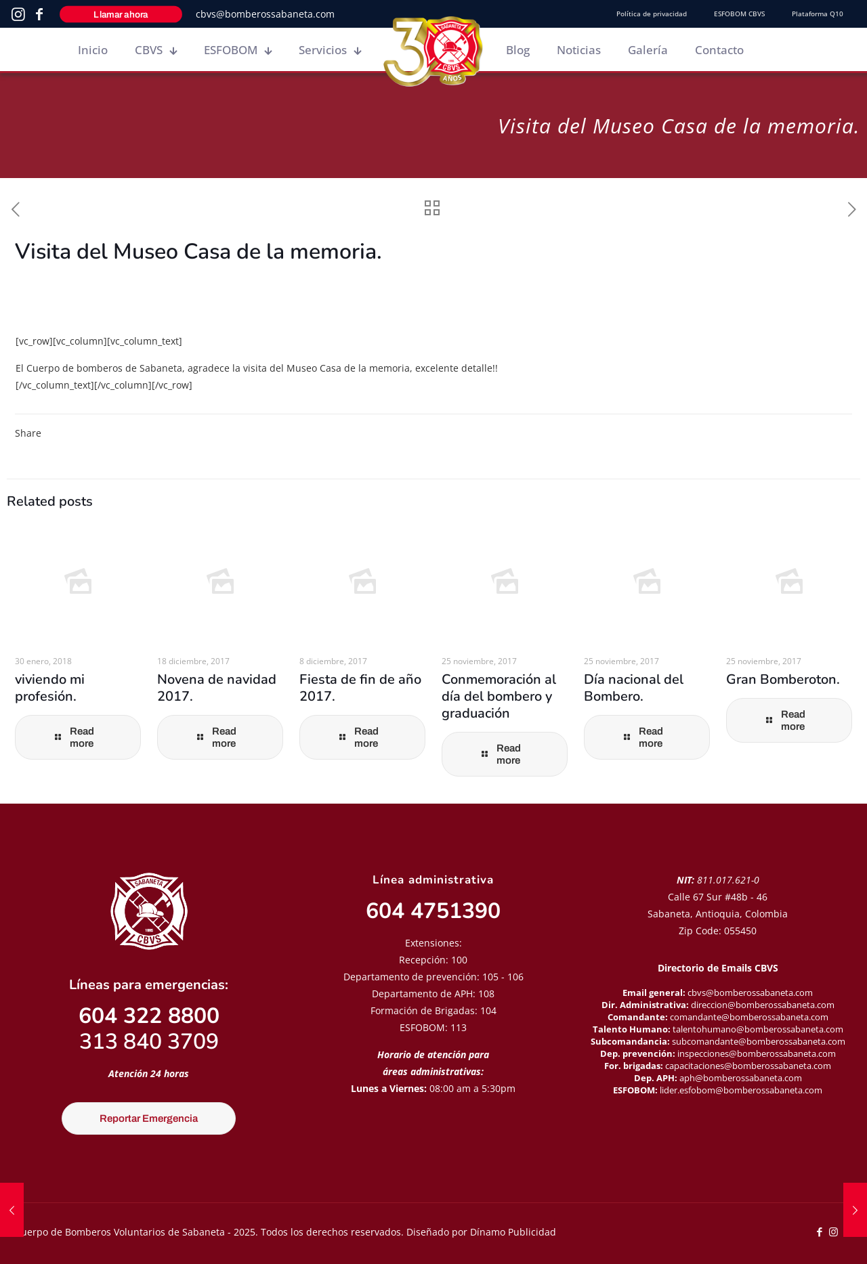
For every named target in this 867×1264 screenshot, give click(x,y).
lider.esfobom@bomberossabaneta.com (741, 1090)
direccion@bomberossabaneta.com (762, 1005)
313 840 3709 (149, 1041)
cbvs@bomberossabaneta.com (265, 13)
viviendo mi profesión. (50, 687)
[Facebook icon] (819, 1231)
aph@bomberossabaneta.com (740, 1078)
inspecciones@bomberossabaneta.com (756, 1053)
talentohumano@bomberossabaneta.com (758, 1029)
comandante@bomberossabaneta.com (749, 1017)
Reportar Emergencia (149, 1118)
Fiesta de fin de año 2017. (360, 687)
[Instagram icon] (833, 1231)
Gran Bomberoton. (783, 679)
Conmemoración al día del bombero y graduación (499, 696)
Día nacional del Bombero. (633, 687)
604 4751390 (433, 910)
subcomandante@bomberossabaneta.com (758, 1041)
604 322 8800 (149, 1015)
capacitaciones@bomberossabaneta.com (748, 1066)
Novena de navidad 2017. (216, 687)
